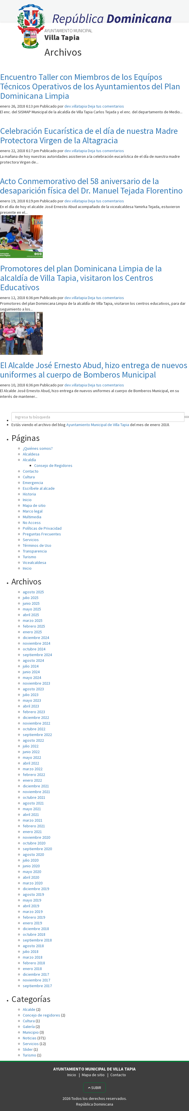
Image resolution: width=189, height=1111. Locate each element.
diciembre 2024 (36, 637)
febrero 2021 (34, 825)
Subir (94, 1087)
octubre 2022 (34, 728)
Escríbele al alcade (39, 488)
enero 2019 (32, 923)
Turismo (29, 556)
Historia (29, 494)
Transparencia (35, 551)
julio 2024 (30, 666)
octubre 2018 (34, 934)
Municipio (31, 1032)
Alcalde (29, 1009)
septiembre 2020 (37, 848)
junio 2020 (31, 865)
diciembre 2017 (36, 974)
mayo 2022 (32, 757)
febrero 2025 (34, 626)
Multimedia (32, 516)
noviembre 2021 (36, 791)
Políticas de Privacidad (42, 528)
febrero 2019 (34, 917)
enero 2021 (32, 831)
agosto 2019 (33, 894)
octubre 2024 (34, 649)
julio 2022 (30, 746)
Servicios (31, 539)
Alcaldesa (31, 454)
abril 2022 (31, 763)
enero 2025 (32, 631)
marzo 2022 (32, 768)
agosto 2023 (33, 688)
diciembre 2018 (36, 928)
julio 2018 (30, 951)
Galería (29, 1026)
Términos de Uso (37, 545)
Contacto (30, 471)
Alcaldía (29, 459)
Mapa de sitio (34, 505)
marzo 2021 (32, 820)
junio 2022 (31, 751)
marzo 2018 (32, 957)
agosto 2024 (33, 660)
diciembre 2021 (36, 786)
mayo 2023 (32, 700)
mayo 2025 (32, 609)
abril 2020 (31, 877)
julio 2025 (30, 597)
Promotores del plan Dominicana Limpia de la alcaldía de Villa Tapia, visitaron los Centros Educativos (81, 278)
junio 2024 (31, 671)
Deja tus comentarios (106, 106)
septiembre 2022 (37, 734)
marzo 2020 (32, 883)
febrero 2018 (34, 962)
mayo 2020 (32, 871)
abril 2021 (31, 814)
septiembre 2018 (37, 940)
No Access (32, 522)
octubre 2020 (34, 843)
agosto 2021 (33, 803)
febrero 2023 (34, 711)
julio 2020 (30, 860)
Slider (28, 1049)
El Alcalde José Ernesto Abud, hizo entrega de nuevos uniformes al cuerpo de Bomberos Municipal (93, 370)
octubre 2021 (34, 797)
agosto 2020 (33, 854)
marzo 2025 (32, 620)
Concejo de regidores (41, 1015)
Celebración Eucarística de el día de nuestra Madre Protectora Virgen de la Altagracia (89, 135)
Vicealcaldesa (34, 562)
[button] (186, 417)
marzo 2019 (32, 911)
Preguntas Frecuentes (42, 534)
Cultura (29, 476)
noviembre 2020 (36, 837)
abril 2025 (31, 614)
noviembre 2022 (36, 723)
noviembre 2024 (36, 643)
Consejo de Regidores (53, 465)
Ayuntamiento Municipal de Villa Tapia (97, 424)
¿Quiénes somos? (38, 448)
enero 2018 (32, 968)
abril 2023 (31, 706)
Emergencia (33, 482)
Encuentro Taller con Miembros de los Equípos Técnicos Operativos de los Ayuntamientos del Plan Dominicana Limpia (90, 86)
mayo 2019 (32, 900)
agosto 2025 (33, 591)
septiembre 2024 (37, 654)
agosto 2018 (33, 945)
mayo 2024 (32, 677)
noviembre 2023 (36, 683)
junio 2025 (31, 603)
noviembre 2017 (36, 980)
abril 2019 (31, 905)
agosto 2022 (33, 740)
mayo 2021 (32, 808)
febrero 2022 (34, 774)
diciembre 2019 (36, 888)
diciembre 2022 (36, 717)
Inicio (27, 499)
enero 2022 (32, 780)
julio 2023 (30, 694)
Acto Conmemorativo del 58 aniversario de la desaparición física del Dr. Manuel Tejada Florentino (91, 186)
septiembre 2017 (37, 985)
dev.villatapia (75, 106)
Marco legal (32, 511)
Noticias (29, 1038)
